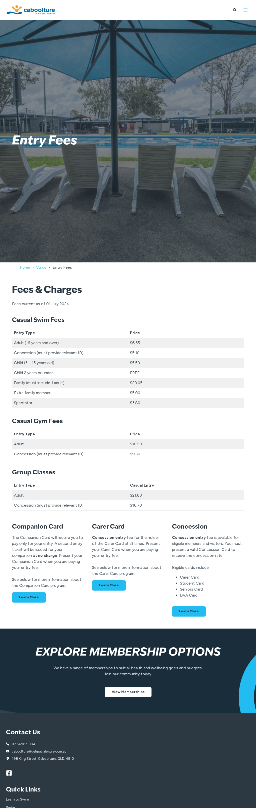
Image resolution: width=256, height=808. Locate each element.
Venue (43, 267)
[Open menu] (245, 10)
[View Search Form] (234, 9)
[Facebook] (11, 773)
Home (25, 267)
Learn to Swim (17, 800)
